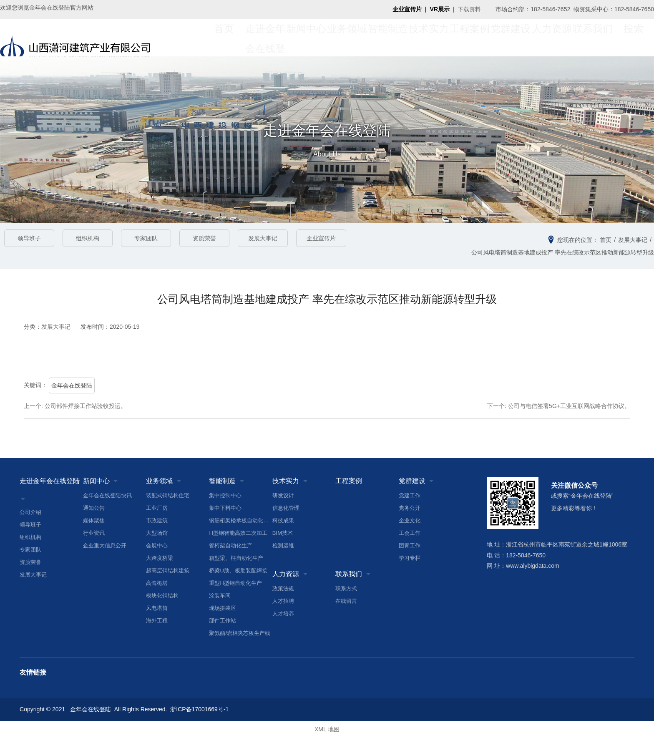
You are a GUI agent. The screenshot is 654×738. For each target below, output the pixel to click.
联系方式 (346, 588)
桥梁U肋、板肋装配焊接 (238, 570)
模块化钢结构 (162, 595)
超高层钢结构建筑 (167, 570)
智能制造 (388, 37)
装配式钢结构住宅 (167, 495)
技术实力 (428, 37)
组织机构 (87, 238)
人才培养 (283, 613)
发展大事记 (262, 238)
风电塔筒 (157, 608)
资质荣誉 (204, 238)
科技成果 (283, 520)
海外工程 (157, 620)
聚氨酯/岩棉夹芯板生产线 (239, 633)
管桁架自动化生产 (230, 545)
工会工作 (409, 533)
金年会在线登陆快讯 (107, 495)
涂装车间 (220, 595)
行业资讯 (94, 533)
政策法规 (283, 588)
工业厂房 (157, 508)
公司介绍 (30, 512)
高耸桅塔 (157, 583)
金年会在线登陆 (71, 385)
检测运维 (283, 545)
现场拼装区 (222, 608)
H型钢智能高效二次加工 (238, 533)
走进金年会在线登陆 (50, 480)
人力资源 (551, 37)
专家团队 (146, 238)
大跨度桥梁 (159, 558)
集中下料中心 (225, 508)
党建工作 (409, 495)
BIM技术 (282, 533)
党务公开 (409, 508)
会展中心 (157, 545)
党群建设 (510, 37)
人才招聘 (283, 601)
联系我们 (592, 37)
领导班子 (29, 238)
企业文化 (409, 520)
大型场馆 (157, 533)
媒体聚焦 (94, 520)
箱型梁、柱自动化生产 (236, 558)
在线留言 (346, 601)
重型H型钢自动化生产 (235, 583)
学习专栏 (409, 558)
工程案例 (469, 37)
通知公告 (94, 508)
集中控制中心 (225, 495)
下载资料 (469, 9)
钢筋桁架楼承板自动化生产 (240, 520)
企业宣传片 (321, 238)
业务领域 (347, 37)
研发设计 (283, 495)
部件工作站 (222, 620)
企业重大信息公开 (104, 545)
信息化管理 (285, 508)
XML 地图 (327, 729)
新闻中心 (306, 37)
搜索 (633, 37)
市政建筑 (157, 520)
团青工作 (409, 545)
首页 (224, 37)
